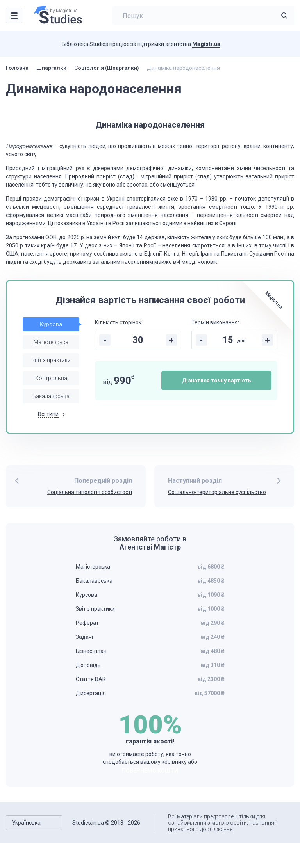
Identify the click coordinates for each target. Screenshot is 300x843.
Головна (17, 68)
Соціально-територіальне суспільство (217, 492)
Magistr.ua (206, 44)
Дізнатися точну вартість (216, 380)
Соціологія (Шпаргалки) (106, 68)
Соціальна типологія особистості (89, 492)
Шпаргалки (51, 68)
